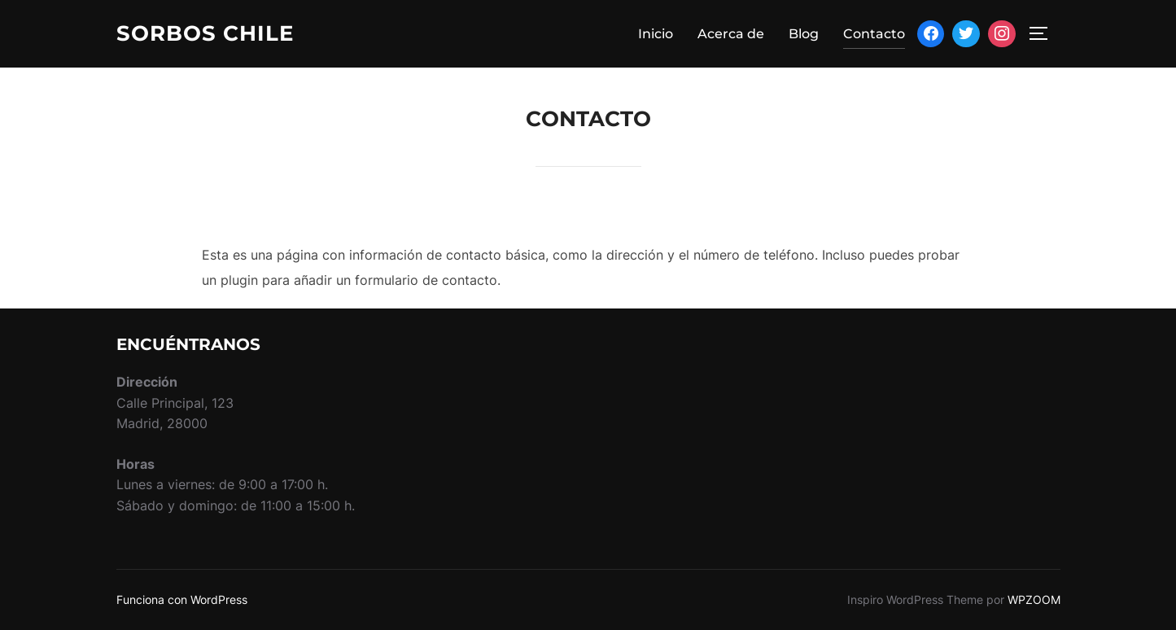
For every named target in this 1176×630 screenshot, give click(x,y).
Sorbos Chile (205, 33)
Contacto (874, 34)
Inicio (655, 34)
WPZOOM (1034, 599)
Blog (804, 34)
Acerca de (730, 34)
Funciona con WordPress (181, 599)
